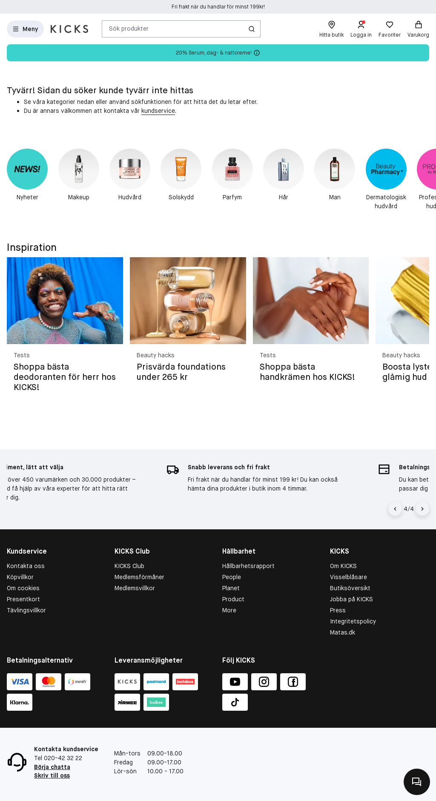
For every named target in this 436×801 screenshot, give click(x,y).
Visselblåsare (348, 577)
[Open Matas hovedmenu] (25, 28)
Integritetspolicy (353, 621)
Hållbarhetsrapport (248, 566)
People (231, 577)
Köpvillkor (20, 577)
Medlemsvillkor (135, 588)
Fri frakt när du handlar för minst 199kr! (218, 6)
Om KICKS (343, 566)
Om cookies (23, 588)
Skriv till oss (52, 775)
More (229, 610)
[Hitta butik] (331, 28)
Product (233, 599)
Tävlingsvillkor (26, 610)
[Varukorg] (418, 28)
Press (338, 610)
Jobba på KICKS (351, 599)
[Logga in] (361, 28)
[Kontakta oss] (417, 782)
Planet (231, 588)
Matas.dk (342, 632)
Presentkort (23, 599)
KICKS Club (129, 566)
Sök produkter (129, 28)
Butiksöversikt (350, 588)
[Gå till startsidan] (69, 28)
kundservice (158, 111)
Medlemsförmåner (139, 577)
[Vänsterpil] (396, 509)
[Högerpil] (422, 509)
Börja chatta (52, 767)
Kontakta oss (26, 566)
